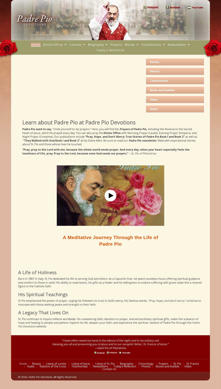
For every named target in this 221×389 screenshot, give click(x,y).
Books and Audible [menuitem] (167, 366)
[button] (110, 195)
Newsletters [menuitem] (100, 366)
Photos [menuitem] (145, 366)
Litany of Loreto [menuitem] (56, 363)
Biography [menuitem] (126, 363)
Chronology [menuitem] (145, 363)
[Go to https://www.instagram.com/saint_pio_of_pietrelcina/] (112, 353)
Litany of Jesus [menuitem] (81, 363)
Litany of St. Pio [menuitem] (105, 363)
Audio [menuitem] (30, 366)
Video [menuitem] (187, 366)
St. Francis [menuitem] (192, 363)
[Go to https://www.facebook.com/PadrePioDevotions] (99, 353)
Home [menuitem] (23, 363)
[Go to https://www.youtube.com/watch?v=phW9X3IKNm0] (124, 353)
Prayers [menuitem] (163, 363)
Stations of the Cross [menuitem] (53, 366)
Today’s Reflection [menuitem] (124, 366)
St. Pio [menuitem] (177, 363)
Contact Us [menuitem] (109, 369)
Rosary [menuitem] (36, 363)
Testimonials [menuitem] (79, 366)
